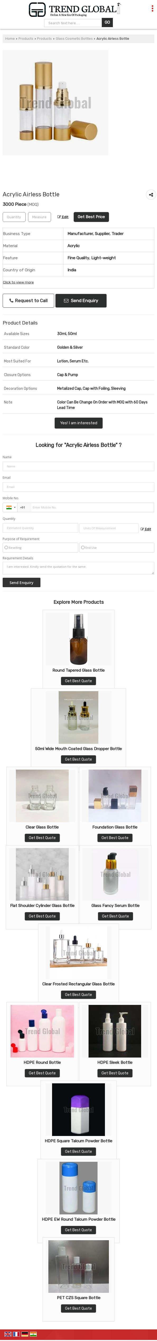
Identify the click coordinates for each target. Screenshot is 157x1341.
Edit (62, 217)
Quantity (9, 518)
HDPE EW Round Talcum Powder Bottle (79, 1219)
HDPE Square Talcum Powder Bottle (78, 1141)
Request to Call (29, 300)
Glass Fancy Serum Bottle (115, 905)
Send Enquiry (81, 300)
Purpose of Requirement (21, 539)
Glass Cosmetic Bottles (74, 39)
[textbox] (39, 217)
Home (10, 39)
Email (7, 477)
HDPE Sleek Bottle (114, 1062)
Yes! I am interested (78, 423)
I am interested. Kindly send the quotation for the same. (78, 568)
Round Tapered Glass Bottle (78, 670)
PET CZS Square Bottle (78, 1297)
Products (26, 39)
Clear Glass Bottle (42, 827)
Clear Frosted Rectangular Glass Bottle (78, 984)
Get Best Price (91, 217)
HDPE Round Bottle (42, 1062)
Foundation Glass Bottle (114, 827)
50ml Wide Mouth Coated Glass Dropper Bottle (78, 748)
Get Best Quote (78, 681)
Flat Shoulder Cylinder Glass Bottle (42, 905)
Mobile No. (11, 498)
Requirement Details (18, 558)
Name (7, 457)
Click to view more (18, 282)
